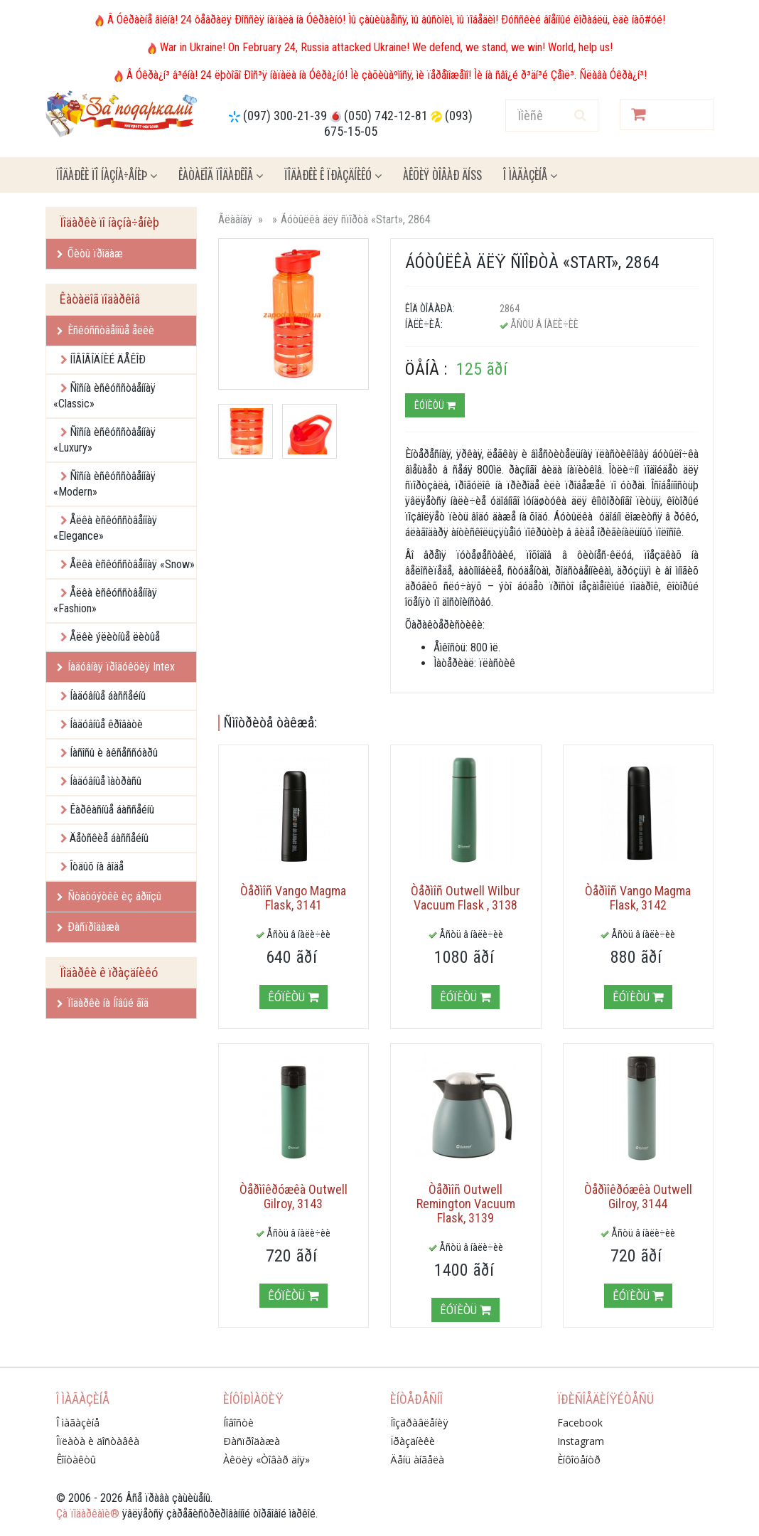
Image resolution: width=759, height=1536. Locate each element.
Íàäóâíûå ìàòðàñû (105, 781)
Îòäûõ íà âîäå (97, 866)
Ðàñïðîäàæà (88, 927)
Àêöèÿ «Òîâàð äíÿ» (266, 1459)
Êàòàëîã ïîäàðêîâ (220, 174)
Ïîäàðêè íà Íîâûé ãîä (103, 1003)
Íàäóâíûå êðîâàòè (106, 724)
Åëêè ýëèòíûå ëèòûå (115, 637)
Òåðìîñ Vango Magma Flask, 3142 (638, 897)
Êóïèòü (435, 405)
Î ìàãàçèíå (530, 174)
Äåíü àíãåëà (417, 1459)
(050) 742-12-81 (386, 115)
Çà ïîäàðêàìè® (87, 1513)
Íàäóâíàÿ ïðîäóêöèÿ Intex (116, 666)
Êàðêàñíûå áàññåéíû (112, 809)
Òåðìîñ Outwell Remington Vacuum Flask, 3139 (465, 1203)
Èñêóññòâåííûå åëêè (105, 330)
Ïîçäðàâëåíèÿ (419, 1422)
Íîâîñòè (238, 1422)
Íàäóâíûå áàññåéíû (108, 696)
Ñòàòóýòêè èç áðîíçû (109, 896)
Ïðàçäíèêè (412, 1441)
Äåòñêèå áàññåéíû (109, 838)
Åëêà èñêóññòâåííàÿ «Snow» (132, 564)
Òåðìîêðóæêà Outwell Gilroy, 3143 (293, 1196)
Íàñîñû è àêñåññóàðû (114, 752)
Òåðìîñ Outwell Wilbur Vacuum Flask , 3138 (465, 897)
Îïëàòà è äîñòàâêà (97, 1441)
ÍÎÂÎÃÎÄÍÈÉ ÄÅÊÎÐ (108, 359)
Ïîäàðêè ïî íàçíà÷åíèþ (106, 174)
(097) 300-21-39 (285, 115)
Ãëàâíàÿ (235, 219)
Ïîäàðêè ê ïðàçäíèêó (333, 174)
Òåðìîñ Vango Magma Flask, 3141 (293, 897)
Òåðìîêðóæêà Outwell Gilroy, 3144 (638, 1196)
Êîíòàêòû (76, 1459)
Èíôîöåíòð (579, 1459)
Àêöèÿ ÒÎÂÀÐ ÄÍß (442, 174)
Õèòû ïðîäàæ (90, 253)
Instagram (580, 1441)
